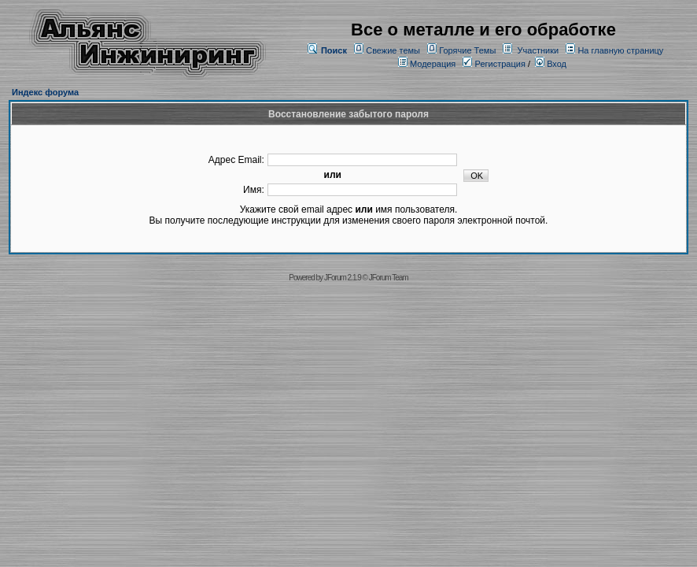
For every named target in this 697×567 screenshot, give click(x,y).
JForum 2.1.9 (342, 277)
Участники (538, 50)
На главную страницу (620, 50)
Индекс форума (45, 92)
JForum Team (388, 277)
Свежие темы (393, 50)
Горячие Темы (467, 50)
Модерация (432, 64)
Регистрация (494, 64)
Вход (550, 64)
